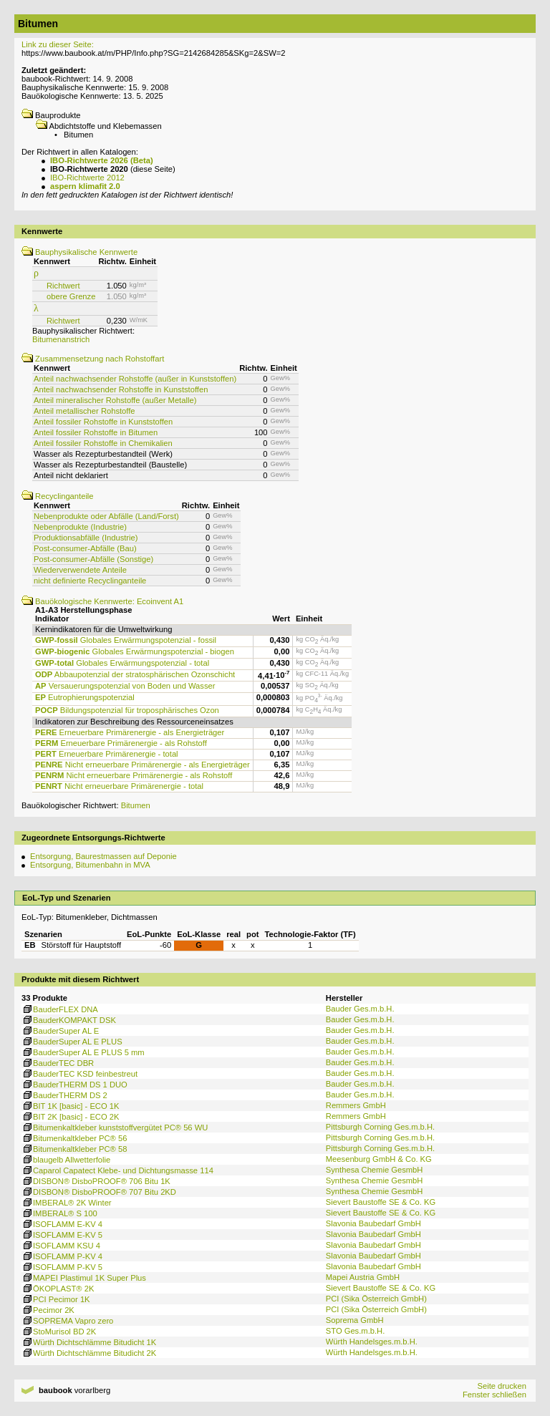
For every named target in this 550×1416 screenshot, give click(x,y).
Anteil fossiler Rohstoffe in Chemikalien (103, 443)
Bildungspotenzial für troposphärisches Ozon (127, 710)
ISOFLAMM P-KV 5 (61, 1267)
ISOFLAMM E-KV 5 (61, 1235)
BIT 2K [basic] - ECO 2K (70, 1116)
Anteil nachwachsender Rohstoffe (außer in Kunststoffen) (135, 378)
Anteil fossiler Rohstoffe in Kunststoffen (103, 421)
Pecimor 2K (47, 1310)
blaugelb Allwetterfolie (65, 1159)
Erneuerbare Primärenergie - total (106, 754)
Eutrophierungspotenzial (85, 697)
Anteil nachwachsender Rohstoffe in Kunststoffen (121, 389)
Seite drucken (501, 1386)
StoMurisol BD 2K (58, 1331)
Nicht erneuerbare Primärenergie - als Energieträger (142, 764)
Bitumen (135, 805)
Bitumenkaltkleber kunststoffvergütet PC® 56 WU (114, 1127)
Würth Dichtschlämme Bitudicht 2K (88, 1353)
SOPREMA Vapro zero (67, 1320)
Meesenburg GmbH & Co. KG (379, 1159)
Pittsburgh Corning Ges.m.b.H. (380, 1126)
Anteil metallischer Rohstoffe (84, 411)
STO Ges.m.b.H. (355, 1331)
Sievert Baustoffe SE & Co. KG (380, 1202)
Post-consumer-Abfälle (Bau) (85, 548)
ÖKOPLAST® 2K (57, 1288)
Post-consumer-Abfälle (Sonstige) (93, 559)
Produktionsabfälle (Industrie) (86, 537)
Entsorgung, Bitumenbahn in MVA (90, 864)
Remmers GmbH (356, 1105)
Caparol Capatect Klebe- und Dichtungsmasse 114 (117, 1170)
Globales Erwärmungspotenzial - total (122, 663)
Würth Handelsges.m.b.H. (372, 1341)
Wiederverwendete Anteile (80, 570)
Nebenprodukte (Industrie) (80, 527)
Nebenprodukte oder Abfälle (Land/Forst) (106, 516)
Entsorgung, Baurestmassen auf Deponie (103, 856)
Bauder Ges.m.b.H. (360, 1008)
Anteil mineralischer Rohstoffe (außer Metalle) (115, 400)
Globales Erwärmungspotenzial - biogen (134, 651)
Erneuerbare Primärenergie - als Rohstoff (121, 743)
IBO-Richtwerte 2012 (87, 177)
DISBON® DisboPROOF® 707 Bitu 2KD (98, 1192)
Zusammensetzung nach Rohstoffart (92, 358)
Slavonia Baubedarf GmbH (373, 1223)
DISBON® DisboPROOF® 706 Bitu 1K (95, 1181)
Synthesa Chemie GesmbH (374, 1169)
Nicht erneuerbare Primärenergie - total (119, 786)
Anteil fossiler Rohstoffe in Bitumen (96, 432)
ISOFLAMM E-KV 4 (61, 1224)
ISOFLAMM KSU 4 (60, 1245)
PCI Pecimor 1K (55, 1299)
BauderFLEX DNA (59, 1009)
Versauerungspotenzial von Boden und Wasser (125, 686)
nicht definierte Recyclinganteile (90, 580)
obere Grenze (71, 296)
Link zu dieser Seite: (57, 44)
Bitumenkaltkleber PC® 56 (74, 1138)
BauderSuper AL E (60, 1031)
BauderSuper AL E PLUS (71, 1041)
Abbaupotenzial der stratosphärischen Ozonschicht (135, 674)
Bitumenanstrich (61, 339)
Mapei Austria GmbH (363, 1277)
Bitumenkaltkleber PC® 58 (74, 1149)
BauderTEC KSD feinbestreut (79, 1074)
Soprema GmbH (355, 1320)
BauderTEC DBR (57, 1063)
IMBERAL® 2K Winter (66, 1202)
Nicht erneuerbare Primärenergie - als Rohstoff (133, 775)
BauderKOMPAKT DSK (68, 1020)
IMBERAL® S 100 (59, 1213)
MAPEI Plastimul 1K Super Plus (83, 1278)
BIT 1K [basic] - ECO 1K (70, 1106)
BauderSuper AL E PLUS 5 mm (83, 1052)
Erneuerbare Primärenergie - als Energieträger (129, 732)
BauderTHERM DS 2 (64, 1095)
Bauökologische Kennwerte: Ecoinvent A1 (102, 601)
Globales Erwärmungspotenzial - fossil (125, 640)
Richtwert (63, 285)
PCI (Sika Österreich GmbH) (376, 1298)
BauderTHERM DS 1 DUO (74, 1084)
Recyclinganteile (57, 496)
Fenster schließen (494, 1394)
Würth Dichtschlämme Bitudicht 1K (88, 1342)
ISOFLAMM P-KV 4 (61, 1256)
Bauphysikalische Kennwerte (79, 252)
